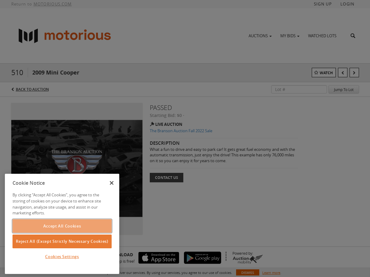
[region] (62, 224)
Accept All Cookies (62, 226)
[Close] (111, 183)
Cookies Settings (62, 256)
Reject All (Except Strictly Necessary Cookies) (62, 241)
